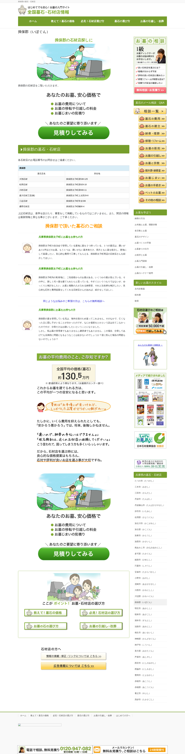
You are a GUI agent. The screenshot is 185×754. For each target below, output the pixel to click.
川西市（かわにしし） (145, 590)
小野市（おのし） (143, 578)
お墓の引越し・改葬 (144, 267)
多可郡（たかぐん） (144, 553)
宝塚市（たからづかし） (146, 572)
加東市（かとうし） (144, 535)
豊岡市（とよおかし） (145, 675)
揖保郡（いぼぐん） (144, 602)
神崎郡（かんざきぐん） (146, 639)
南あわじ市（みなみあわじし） (149, 547)
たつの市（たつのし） (145, 481)
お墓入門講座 (141, 261)
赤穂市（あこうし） (144, 681)
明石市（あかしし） (144, 608)
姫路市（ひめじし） (144, 560)
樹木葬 (138, 295)
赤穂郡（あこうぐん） (145, 687)
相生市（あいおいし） (145, 632)
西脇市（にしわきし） (145, 669)
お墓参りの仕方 (142, 249)
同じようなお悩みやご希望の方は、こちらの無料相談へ (73, 301)
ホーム (23, 715)
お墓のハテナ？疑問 (144, 273)
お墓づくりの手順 (143, 243)
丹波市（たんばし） (144, 499)
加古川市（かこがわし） (146, 523)
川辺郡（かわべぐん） (145, 596)
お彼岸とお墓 (141, 255)
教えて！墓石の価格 (39, 715)
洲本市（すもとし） (144, 620)
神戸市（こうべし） (144, 645)
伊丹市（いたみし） (144, 511)
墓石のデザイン (142, 237)
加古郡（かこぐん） (144, 529)
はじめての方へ (123, 715)
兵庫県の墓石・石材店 (149, 474)
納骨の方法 (140, 218)
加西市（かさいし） (144, 541)
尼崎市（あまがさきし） (146, 584)
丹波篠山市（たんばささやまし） (150, 505)
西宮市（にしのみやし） (146, 663)
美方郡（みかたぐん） (145, 651)
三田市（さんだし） (144, 493)
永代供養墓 (140, 289)
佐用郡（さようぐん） (145, 517)
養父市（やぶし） (143, 693)
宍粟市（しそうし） (144, 566)
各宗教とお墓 (141, 231)
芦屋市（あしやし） (144, 657)
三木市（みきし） (143, 487)
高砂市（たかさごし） (145, 699)
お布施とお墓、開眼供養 (146, 224)
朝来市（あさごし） (144, 614)
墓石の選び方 (83, 715)
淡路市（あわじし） (144, 626)
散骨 (137, 301)
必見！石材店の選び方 (63, 715)
